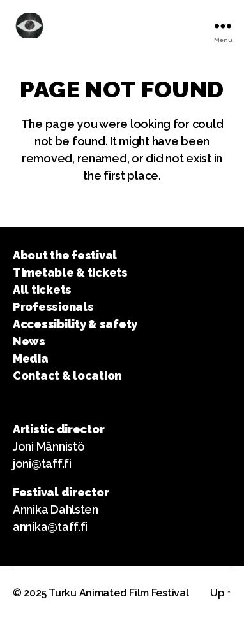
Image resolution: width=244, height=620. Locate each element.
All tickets (42, 289)
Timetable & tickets (70, 272)
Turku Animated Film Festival (118, 593)
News (29, 341)
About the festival (65, 255)
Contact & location (67, 375)
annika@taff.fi (50, 526)
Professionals (53, 307)
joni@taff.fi (42, 463)
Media (31, 358)
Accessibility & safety (75, 324)
